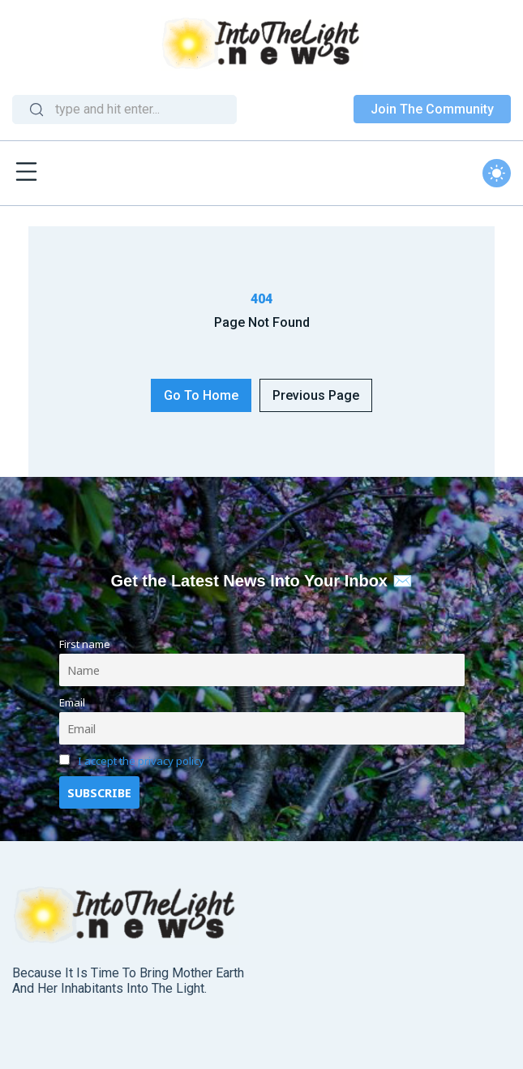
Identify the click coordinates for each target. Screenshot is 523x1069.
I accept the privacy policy (141, 760)
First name (84, 644)
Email (72, 702)
